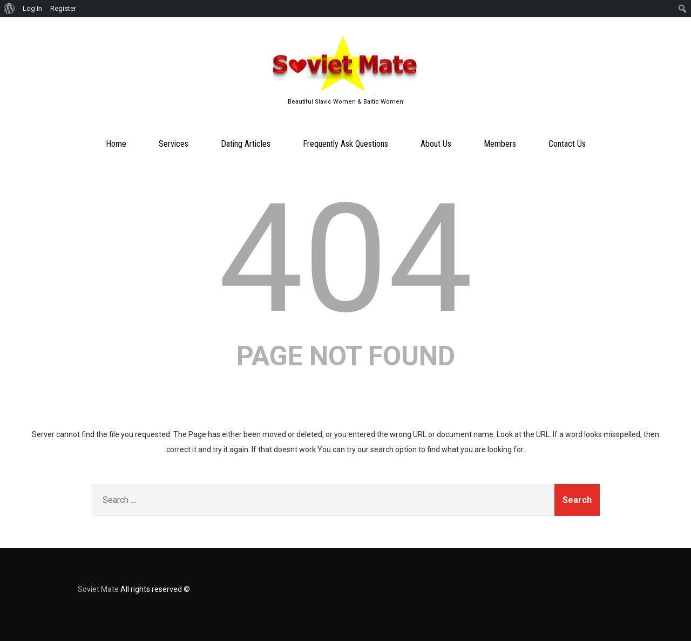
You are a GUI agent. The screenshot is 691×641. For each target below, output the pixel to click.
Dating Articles (245, 144)
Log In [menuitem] (32, 8)
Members (500, 144)
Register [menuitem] (63, 8)
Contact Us (567, 144)
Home (116, 144)
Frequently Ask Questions (345, 144)
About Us (436, 144)
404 (346, 259)
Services (173, 144)
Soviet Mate (98, 589)
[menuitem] (9, 8)
